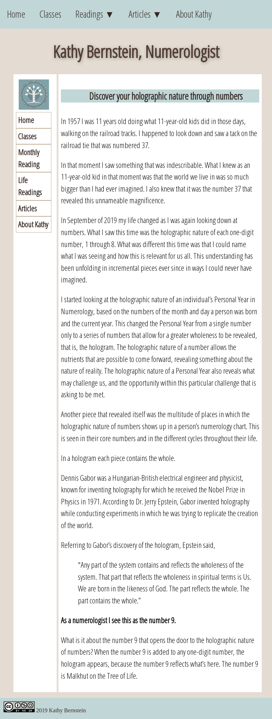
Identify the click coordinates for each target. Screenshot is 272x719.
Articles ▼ (145, 14)
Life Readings (30, 186)
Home (16, 14)
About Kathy (194, 14)
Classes (50, 14)
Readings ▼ (94, 14)
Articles (27, 208)
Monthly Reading (28, 158)
